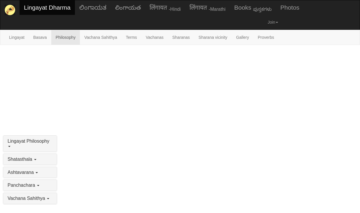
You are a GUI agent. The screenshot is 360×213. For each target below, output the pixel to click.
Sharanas (181, 37)
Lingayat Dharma (47, 7)
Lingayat (16, 37)
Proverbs (266, 37)
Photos (289, 7)
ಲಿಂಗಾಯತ (92, 7)
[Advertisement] (180, 89)
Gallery (242, 37)
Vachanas (155, 37)
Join (273, 22)
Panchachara (23, 185)
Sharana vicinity (213, 37)
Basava (40, 37)
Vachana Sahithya (100, 37)
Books (253, 8)
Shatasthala (22, 159)
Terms (131, 37)
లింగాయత (128, 7)
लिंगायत (165, 8)
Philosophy (66, 37)
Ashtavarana (23, 172)
